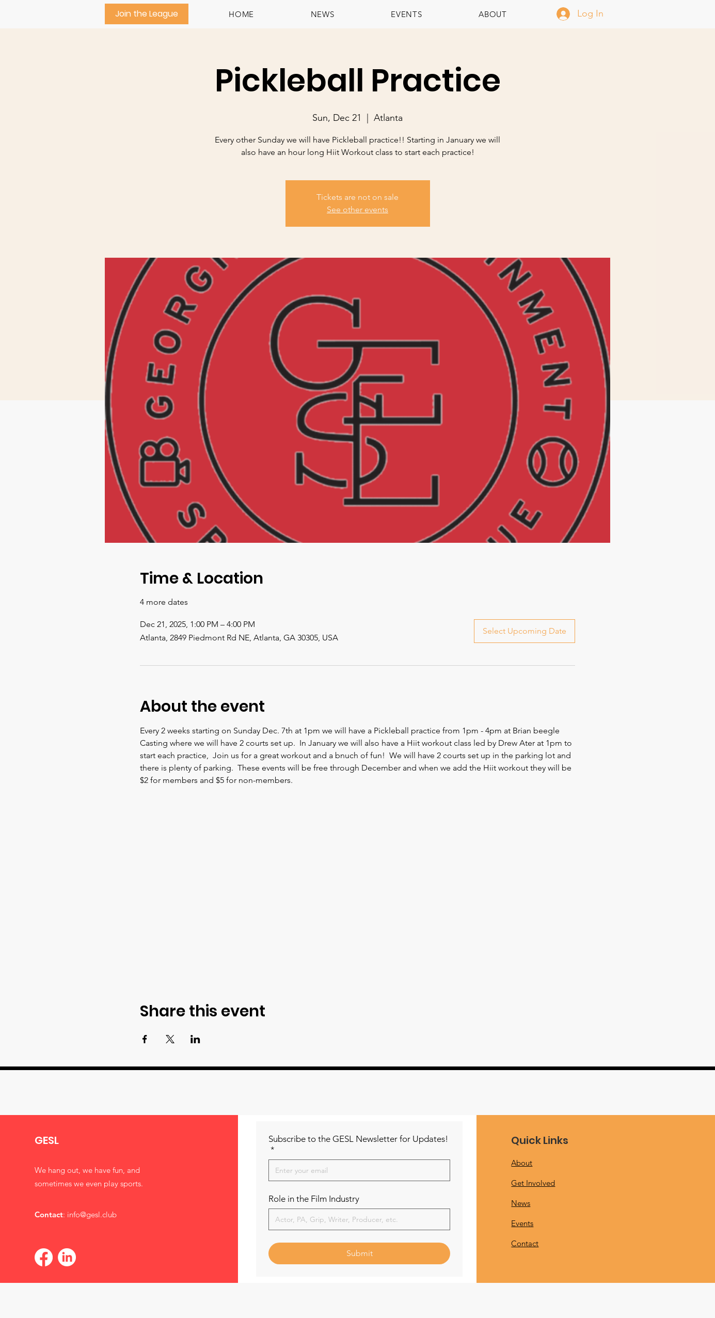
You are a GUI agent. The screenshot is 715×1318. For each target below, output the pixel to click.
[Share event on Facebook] (145, 1039)
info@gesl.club (92, 1214)
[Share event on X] (170, 1039)
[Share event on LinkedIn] (195, 1039)
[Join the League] (146, 14)
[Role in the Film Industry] (356, 1219)
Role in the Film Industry (313, 1199)
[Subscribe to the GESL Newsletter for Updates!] (356, 1170)
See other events (357, 209)
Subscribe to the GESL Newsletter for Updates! (358, 1144)
